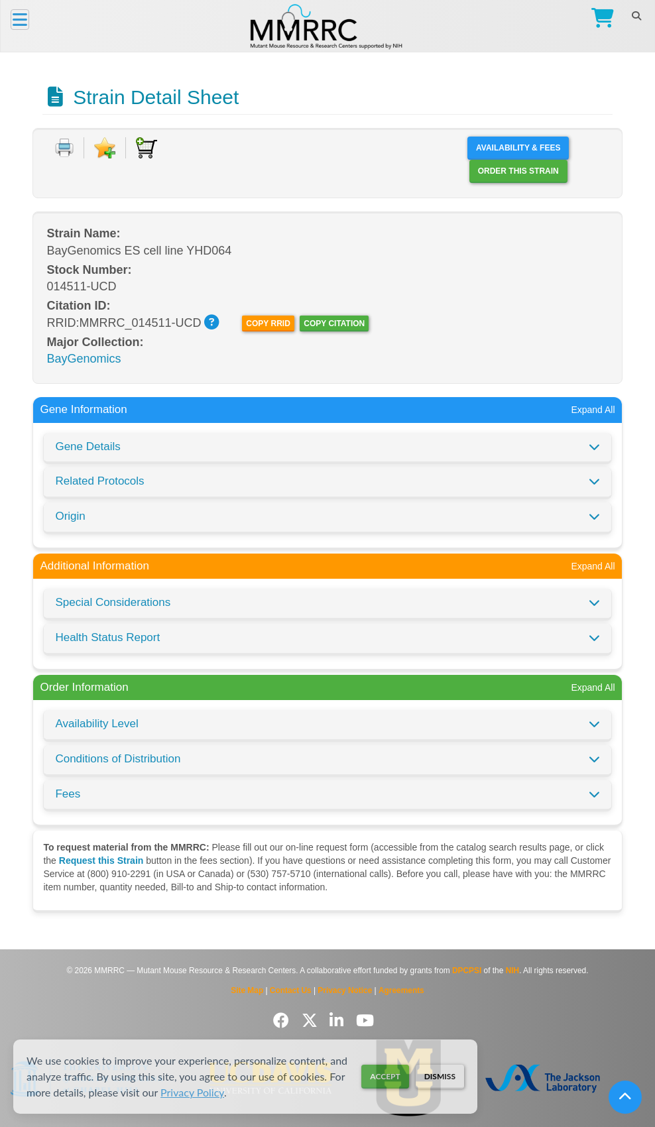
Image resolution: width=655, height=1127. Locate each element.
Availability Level (96, 723)
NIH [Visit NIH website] (512, 970)
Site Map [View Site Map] (247, 990)
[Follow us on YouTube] (365, 1021)
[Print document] (64, 148)
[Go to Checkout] (599, 19)
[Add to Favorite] (104, 148)
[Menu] (20, 19)
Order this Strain (518, 171)
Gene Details (87, 446)
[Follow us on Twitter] (312, 1021)
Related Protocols (99, 481)
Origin (70, 516)
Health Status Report (107, 637)
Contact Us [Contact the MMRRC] (291, 990)
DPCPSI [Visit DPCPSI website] (466, 970)
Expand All (593, 409)
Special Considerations (112, 602)
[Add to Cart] (146, 148)
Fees (67, 794)
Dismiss (439, 1076)
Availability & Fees (518, 147)
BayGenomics (83, 358)
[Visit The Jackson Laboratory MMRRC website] (542, 1078)
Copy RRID (268, 323)
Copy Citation (334, 323)
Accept (385, 1076)
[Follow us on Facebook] (283, 1021)
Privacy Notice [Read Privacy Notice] (345, 990)
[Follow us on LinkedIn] (338, 1021)
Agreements (401, 990)
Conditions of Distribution (117, 758)
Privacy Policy (192, 1092)
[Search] (636, 16)
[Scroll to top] (625, 1097)
